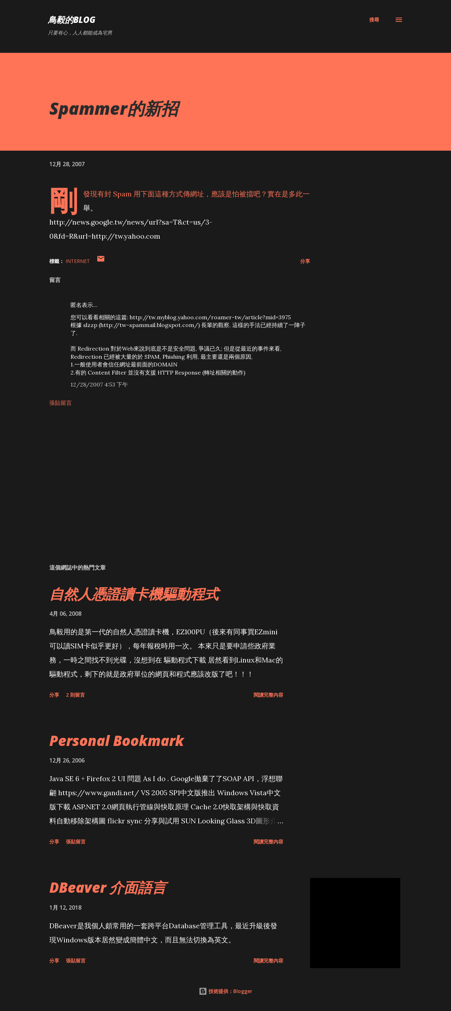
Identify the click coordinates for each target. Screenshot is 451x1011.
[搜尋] (374, 19)
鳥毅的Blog (71, 19)
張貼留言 (60, 402)
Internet (78, 261)
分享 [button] (305, 261)
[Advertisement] (168, 476)
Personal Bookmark (116, 740)
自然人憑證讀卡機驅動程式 (133, 593)
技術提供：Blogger (225, 991)
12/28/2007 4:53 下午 (99, 384)
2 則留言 (75, 694)
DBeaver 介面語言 (107, 887)
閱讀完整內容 (268, 694)
